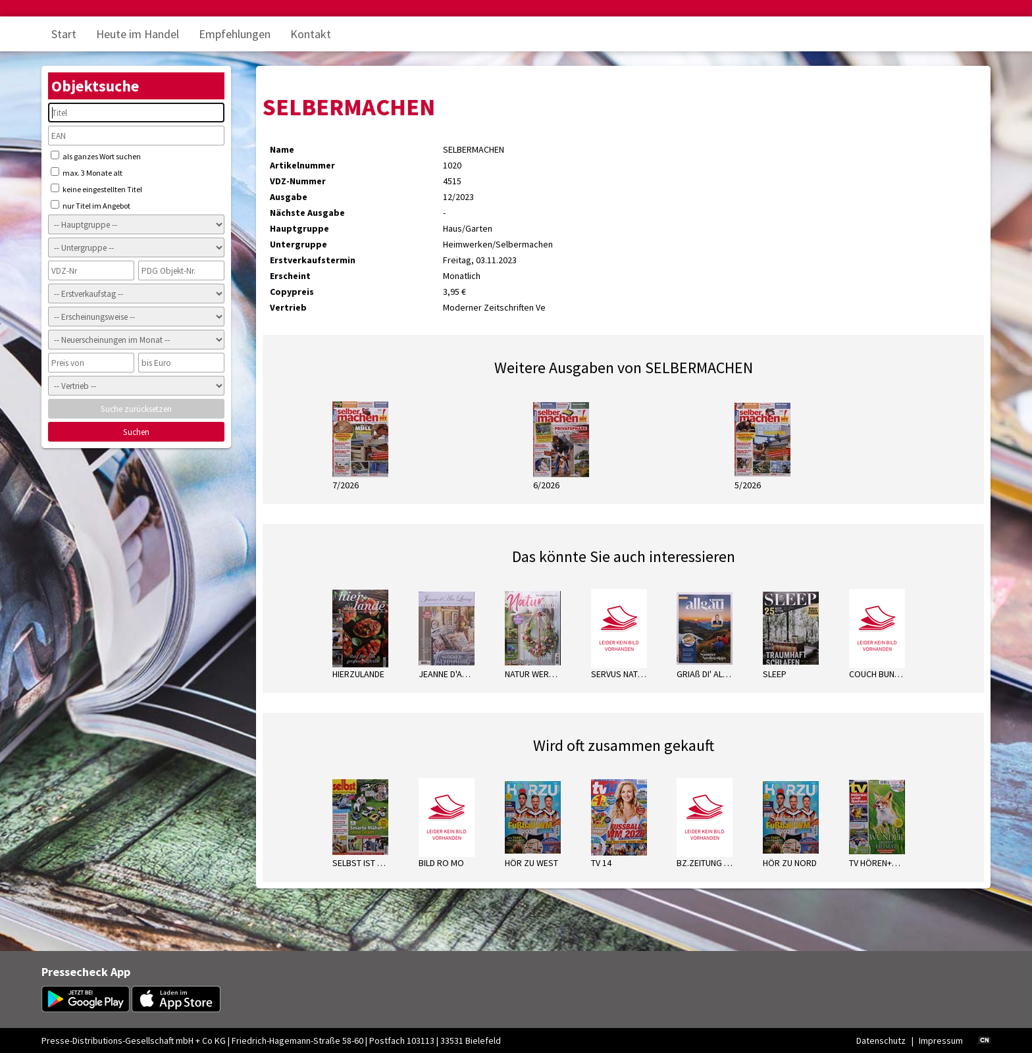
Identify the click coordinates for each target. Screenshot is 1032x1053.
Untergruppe (298, 244)
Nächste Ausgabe (307, 212)
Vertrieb (288, 307)
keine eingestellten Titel (96, 189)
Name (282, 149)
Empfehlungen (235, 33)
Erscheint (290, 276)
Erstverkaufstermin (312, 260)
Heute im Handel (137, 33)
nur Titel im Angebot (90, 205)
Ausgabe (288, 197)
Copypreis (292, 291)
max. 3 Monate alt (86, 172)
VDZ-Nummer (298, 181)
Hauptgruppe (299, 228)
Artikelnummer (302, 165)
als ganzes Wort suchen (96, 156)
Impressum (941, 1040)
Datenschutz (881, 1040)
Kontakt (310, 33)
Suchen (136, 432)
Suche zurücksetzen (136, 409)
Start (63, 33)
